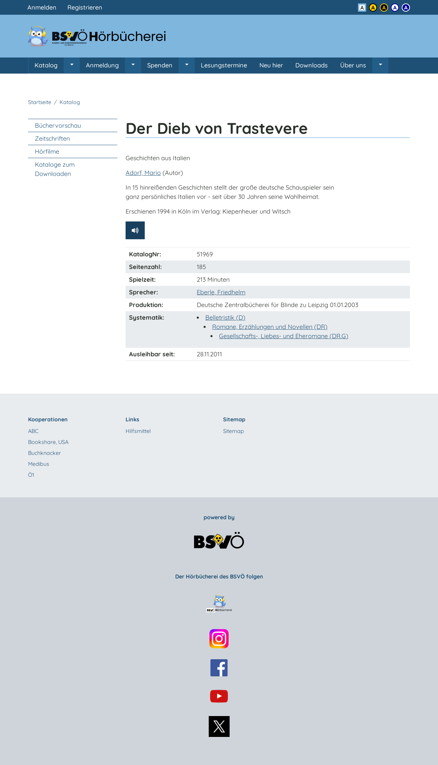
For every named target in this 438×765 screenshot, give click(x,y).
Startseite (39, 102)
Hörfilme (47, 151)
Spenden (159, 65)
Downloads (311, 65)
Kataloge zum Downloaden (55, 169)
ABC (33, 431)
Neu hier (271, 65)
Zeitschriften (52, 138)
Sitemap (233, 431)
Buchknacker (44, 452)
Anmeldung (102, 65)
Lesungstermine (224, 65)
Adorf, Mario (143, 173)
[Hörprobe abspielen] (135, 230)
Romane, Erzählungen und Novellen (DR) (269, 327)
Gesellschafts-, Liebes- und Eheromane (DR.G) (283, 336)
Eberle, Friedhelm (221, 292)
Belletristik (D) (225, 317)
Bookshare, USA (48, 441)
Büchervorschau (58, 125)
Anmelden (41, 7)
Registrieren (84, 7)
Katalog (46, 65)
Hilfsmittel (138, 431)
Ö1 (31, 474)
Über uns (353, 65)
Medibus (38, 463)
